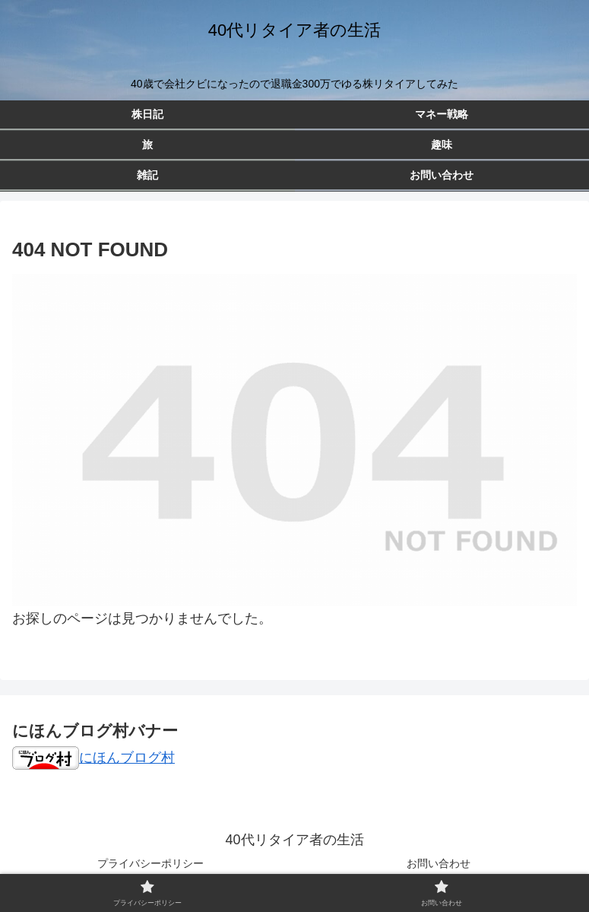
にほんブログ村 (93, 757)
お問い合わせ (438, 863)
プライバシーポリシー (150, 863)
